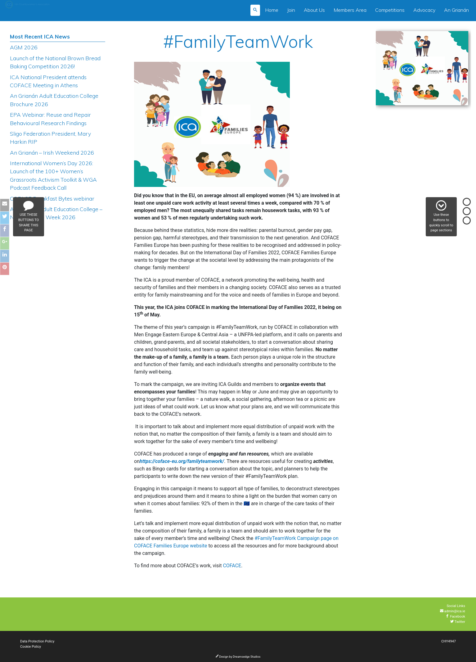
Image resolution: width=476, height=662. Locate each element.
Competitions (390, 10)
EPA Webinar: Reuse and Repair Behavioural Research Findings (50, 118)
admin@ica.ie (452, 611)
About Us (314, 10)
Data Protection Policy (37, 641)
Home (271, 10)
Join (291, 10)
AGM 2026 (24, 47)
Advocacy (424, 10)
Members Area (350, 10)
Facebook (455, 616)
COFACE (232, 566)
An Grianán (456, 10)
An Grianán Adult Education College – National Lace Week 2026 (56, 213)
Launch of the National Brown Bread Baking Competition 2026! (55, 62)
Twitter (457, 622)
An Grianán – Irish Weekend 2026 (52, 152)
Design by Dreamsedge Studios (238, 656)
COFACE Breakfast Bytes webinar (52, 198)
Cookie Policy (30, 647)
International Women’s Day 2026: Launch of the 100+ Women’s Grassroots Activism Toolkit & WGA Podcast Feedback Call (53, 175)
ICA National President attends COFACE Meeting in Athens (48, 81)
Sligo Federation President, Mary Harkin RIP (50, 137)
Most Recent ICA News (40, 36)
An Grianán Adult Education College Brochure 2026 (54, 99)
